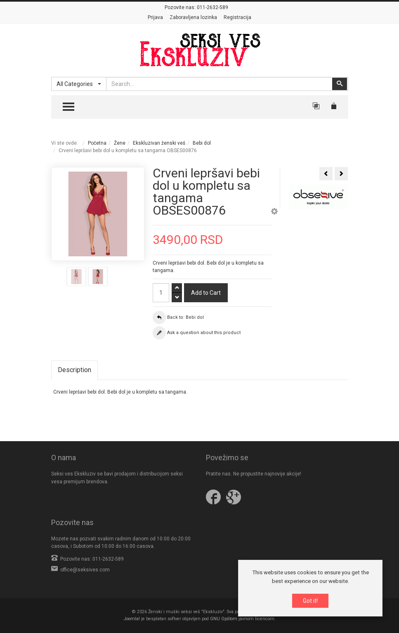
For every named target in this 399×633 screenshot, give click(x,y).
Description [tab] (74, 370)
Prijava (155, 17)
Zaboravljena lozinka (193, 17)
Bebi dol (202, 143)
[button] (274, 212)
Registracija (237, 17)
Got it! (310, 601)
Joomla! (132, 618)
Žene (119, 143)
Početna (97, 143)
